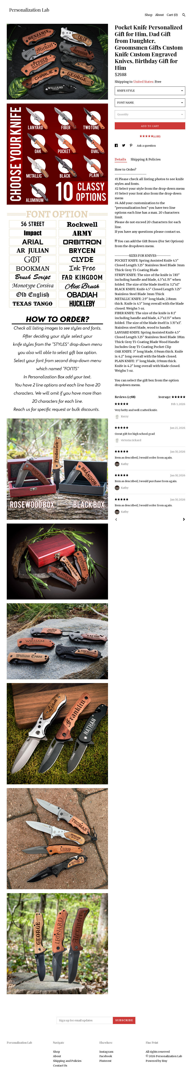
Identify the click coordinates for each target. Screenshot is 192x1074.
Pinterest (105, 1061)
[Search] (183, 15)
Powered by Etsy (156, 1061)
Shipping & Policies (146, 159)
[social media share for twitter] (124, 145)
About (159, 15)
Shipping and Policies (67, 1061)
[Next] (184, 520)
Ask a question (146, 145)
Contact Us (60, 1065)
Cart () (172, 15)
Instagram (106, 1051)
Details (121, 159)
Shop (148, 15)
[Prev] (116, 520)
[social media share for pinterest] (131, 145)
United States (143, 82)
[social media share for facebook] (116, 145)
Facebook (105, 1056)
